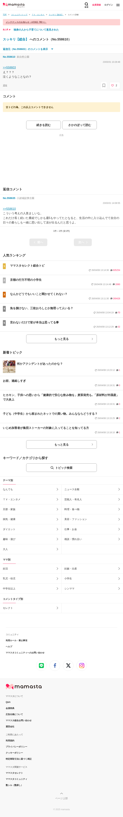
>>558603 (9, 67)
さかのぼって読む (79, 125)
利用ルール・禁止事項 (16, 640)
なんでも (8, 489)
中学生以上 (9, 588)
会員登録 (96, 5)
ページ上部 (61, 798)
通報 (5, 85)
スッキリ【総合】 (16, 39)
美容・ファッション (75, 519)
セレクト (8, 608)
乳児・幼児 (9, 578)
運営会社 (10, 727)
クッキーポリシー (14, 753)
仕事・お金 (70, 529)
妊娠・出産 (70, 568)
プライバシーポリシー (16, 747)
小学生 (68, 578)
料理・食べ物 (71, 509)
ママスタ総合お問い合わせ (19, 720)
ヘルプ (9, 647)
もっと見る (61, 338)
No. (9, 56)
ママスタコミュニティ (16, 779)
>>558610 (9, 208)
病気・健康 (9, 519)
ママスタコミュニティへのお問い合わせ (25, 653)
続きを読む (43, 125)
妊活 (5, 568)
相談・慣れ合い (73, 539)
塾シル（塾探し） (14, 785)
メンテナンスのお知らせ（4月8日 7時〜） (26, 22)
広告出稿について (14, 714)
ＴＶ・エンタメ (11, 499)
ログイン (108, 5)
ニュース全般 (71, 489)
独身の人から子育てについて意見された (36, 29)
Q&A (8, 702)
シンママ (69, 588)
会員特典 (10, 708)
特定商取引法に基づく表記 (19, 759)
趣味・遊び (9, 539)
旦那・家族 (9, 509)
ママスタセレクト (14, 773)
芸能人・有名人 (73, 499)
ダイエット (9, 529)
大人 (5, 549)
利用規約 (10, 741)
